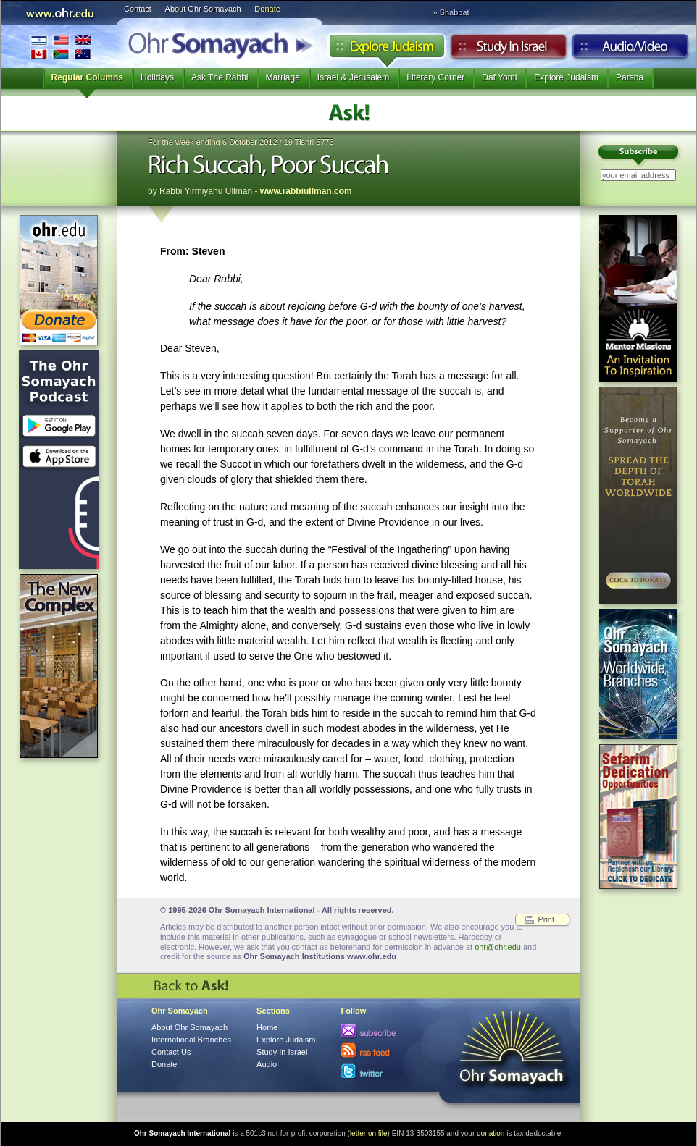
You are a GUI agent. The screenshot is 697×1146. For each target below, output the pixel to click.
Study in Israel (508, 50)
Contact (137, 8)
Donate (267, 8)
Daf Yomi (499, 77)
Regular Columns (87, 77)
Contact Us (171, 1052)
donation (490, 1133)
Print (546, 919)
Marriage (283, 77)
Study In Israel (281, 1052)
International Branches (61, 46)
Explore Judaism (386, 50)
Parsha (629, 77)
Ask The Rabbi (220, 77)
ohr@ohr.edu (498, 947)
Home (266, 1027)
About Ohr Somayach (203, 8)
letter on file (369, 1133)
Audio (630, 50)
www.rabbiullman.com (306, 191)
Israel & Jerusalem (353, 77)
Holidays (157, 77)
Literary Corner (435, 77)
